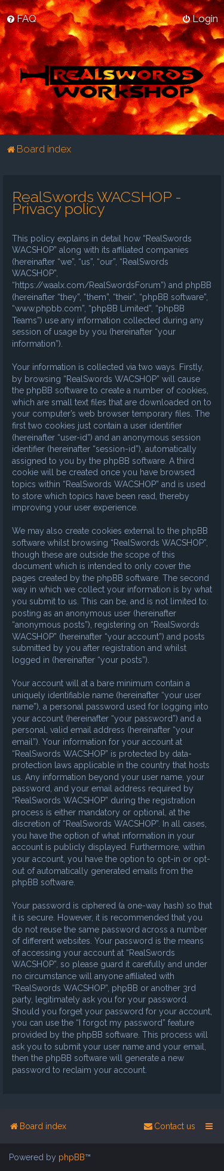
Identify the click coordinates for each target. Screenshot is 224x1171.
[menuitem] (21, 18)
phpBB (72, 1157)
